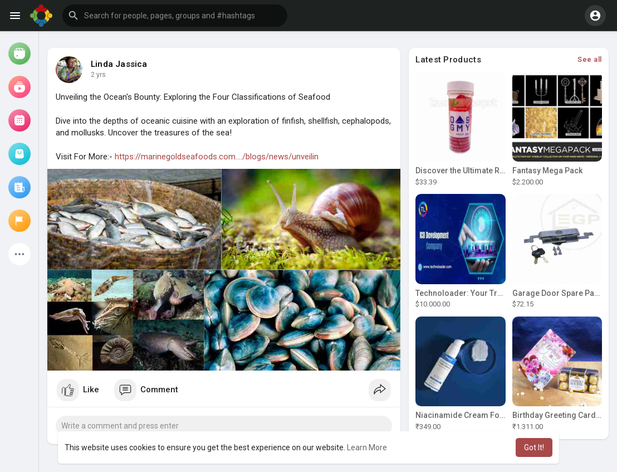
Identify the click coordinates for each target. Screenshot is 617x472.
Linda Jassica (119, 64)
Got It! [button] (534, 447)
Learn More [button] (367, 447)
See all (589, 59)
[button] (174, 15)
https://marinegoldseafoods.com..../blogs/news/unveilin (217, 157)
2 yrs (98, 75)
